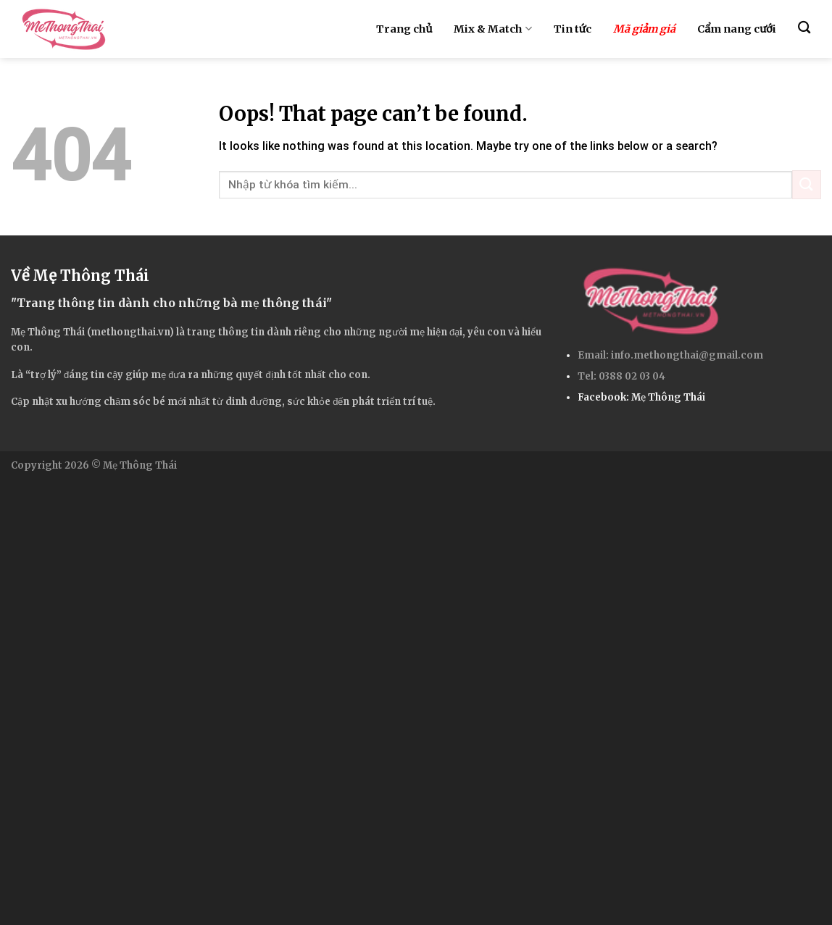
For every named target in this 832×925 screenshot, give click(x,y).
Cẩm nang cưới (736, 28)
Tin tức (572, 28)
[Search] (804, 27)
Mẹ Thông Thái (668, 397)
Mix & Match (492, 28)
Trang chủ (404, 28)
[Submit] (806, 184)
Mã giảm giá (644, 28)
